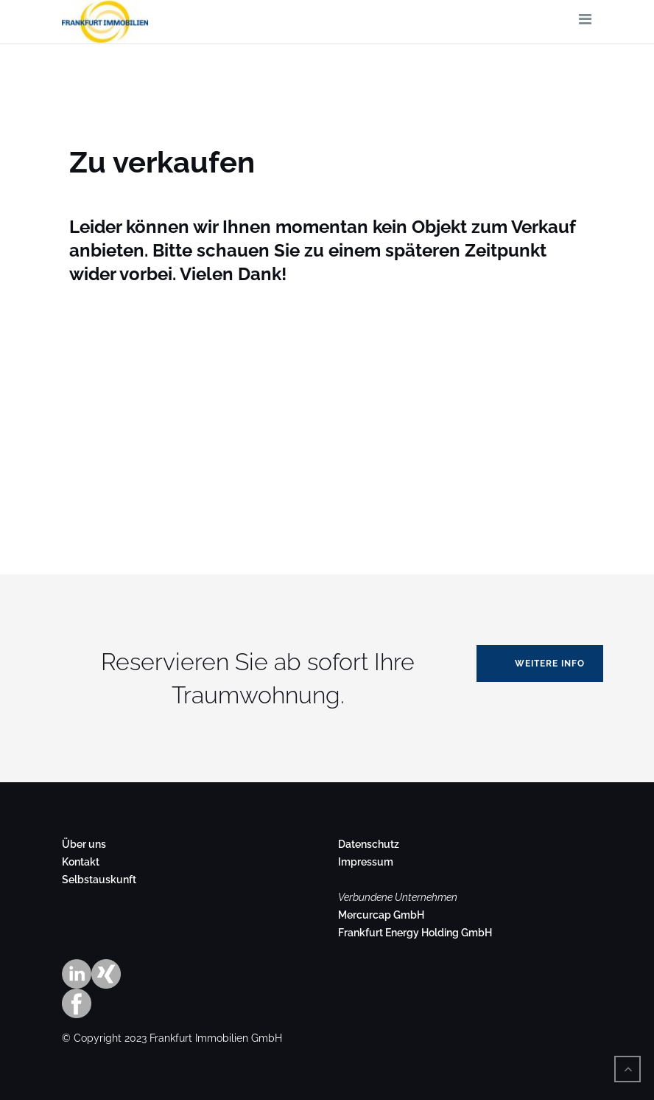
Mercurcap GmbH (381, 915)
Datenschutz (368, 844)
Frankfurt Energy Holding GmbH (415, 933)
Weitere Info (550, 663)
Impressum (365, 862)
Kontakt (80, 862)
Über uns (84, 844)
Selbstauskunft (99, 879)
